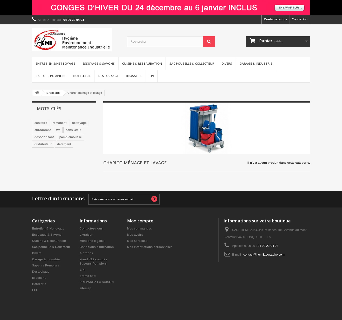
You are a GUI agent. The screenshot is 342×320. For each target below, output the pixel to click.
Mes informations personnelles (149, 247)
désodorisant (44, 137)
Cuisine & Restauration (142, 63)
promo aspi (88, 276)
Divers (227, 63)
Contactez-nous (275, 19)
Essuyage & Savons (98, 63)
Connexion (300, 19)
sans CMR (73, 130)
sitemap (85, 288)
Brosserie (134, 76)
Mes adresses (137, 241)
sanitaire (40, 123)
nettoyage (79, 123)
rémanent (59, 123)
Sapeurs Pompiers (51, 76)
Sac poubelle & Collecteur (191, 63)
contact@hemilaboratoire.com (264, 254)
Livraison (86, 234)
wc (58, 130)
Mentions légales (92, 241)
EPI (151, 76)
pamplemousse (70, 137)
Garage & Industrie (255, 63)
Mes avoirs (135, 234)
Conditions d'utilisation (97, 247)
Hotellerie (82, 76)
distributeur (43, 144)
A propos (86, 253)
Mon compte (140, 221)
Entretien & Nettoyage (55, 63)
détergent (64, 144)
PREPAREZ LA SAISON (97, 282)
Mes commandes (139, 228)
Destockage (108, 76)
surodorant (42, 130)
